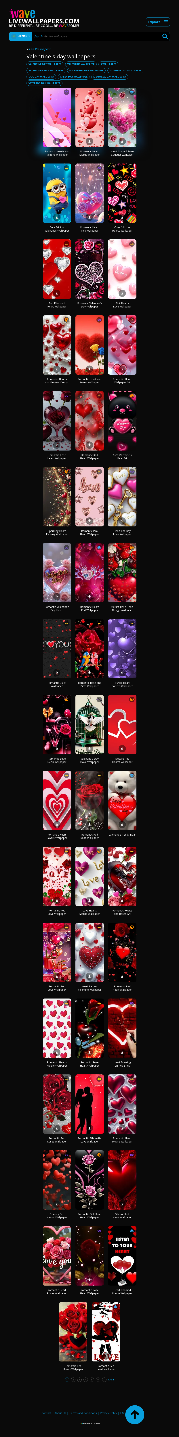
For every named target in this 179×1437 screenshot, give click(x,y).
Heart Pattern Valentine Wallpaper (89, 988)
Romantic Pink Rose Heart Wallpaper (89, 1215)
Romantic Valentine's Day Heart (57, 608)
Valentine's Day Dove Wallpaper (89, 760)
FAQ (122, 1413)
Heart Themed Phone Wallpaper (122, 1291)
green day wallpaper (73, 76)
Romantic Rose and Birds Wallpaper (89, 684)
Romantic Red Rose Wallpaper (89, 836)
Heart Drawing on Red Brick (122, 1064)
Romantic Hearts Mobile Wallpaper (57, 1064)
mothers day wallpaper (125, 70)
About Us (60, 1413)
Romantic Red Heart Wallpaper (89, 456)
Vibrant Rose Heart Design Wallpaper (122, 608)
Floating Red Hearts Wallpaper (57, 1215)
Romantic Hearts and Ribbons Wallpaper (56, 153)
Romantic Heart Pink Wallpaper (89, 229)
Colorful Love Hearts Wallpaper (122, 229)
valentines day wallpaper (86, 70)
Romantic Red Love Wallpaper (57, 912)
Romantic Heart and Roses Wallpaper (89, 380)
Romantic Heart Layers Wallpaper (57, 836)
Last (111, 1379)
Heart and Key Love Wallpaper (122, 532)
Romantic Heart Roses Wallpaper (57, 1291)
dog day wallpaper (41, 76)
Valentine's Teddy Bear (122, 834)
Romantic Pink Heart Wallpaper (89, 532)
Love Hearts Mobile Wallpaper (89, 912)
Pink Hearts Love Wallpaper (122, 304)
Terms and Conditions (83, 1413)
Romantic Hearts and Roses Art (122, 912)
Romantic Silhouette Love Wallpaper (90, 1139)
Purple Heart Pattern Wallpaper (122, 684)
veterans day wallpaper (44, 83)
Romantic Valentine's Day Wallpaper (89, 304)
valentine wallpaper (81, 64)
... (104, 1379)
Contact (46, 1413)
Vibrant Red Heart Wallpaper (122, 1215)
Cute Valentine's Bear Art (122, 456)
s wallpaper (108, 64)
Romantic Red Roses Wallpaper (57, 1139)
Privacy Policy (108, 1413)
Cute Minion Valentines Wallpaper (57, 229)
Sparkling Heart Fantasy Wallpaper (57, 532)
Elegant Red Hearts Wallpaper (122, 760)
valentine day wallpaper (44, 64)
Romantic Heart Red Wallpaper (89, 608)
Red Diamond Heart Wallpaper (56, 304)
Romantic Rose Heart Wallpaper (56, 456)
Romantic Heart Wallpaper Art (122, 380)
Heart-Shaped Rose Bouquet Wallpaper (122, 153)
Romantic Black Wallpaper (57, 684)
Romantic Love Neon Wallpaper (56, 760)
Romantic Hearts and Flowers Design (56, 380)
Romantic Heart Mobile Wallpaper (89, 153)
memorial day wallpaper (109, 76)
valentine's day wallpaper (45, 70)
